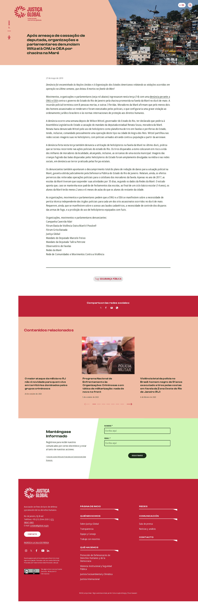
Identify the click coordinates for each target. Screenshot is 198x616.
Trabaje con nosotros (90, 539)
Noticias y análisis (147, 528)
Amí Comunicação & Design (118, 593)
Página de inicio (90, 506)
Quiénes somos (90, 516)
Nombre (108, 426)
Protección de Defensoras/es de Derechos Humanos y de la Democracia (95, 558)
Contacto (146, 537)
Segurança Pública (110, 278)
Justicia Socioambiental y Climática (96, 574)
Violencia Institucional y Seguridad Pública (96, 568)
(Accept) (55, 563)
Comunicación (149, 516)
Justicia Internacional (90, 579)
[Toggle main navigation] (9, 24)
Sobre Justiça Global (89, 523)
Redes (143, 506)
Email (107, 438)
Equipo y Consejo (88, 534)
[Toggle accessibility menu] (9, 37)
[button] (129, 404)
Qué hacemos (89, 547)
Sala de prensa (146, 523)
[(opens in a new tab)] (165, 355)
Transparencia (86, 528)
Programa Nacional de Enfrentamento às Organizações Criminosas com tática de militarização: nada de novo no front (103, 385)
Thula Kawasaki (132, 593)
